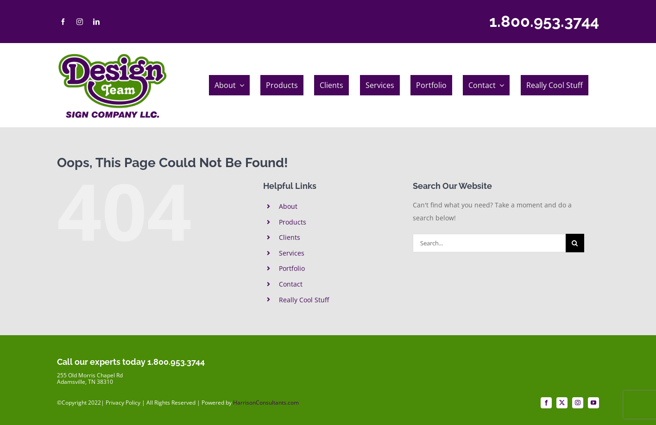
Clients (289, 237)
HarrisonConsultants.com (266, 402)
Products (292, 222)
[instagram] (80, 22)
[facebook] (63, 22)
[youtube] (593, 402)
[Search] (575, 243)
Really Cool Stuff (304, 299)
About (288, 206)
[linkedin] (96, 22)
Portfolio (292, 268)
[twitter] (562, 402)
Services (291, 253)
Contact (291, 284)
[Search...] (489, 243)
